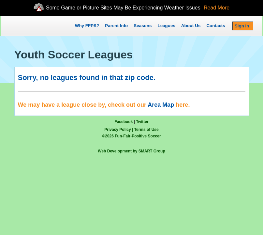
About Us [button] (191, 25)
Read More (216, 7)
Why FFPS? (87, 25)
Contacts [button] (215, 25)
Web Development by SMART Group (131, 151)
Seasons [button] (143, 25)
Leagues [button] (166, 25)
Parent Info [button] (116, 25)
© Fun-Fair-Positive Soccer (131, 136)
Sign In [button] (242, 26)
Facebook (123, 121)
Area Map (161, 105)
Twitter (142, 121)
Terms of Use (146, 129)
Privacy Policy (117, 129)
